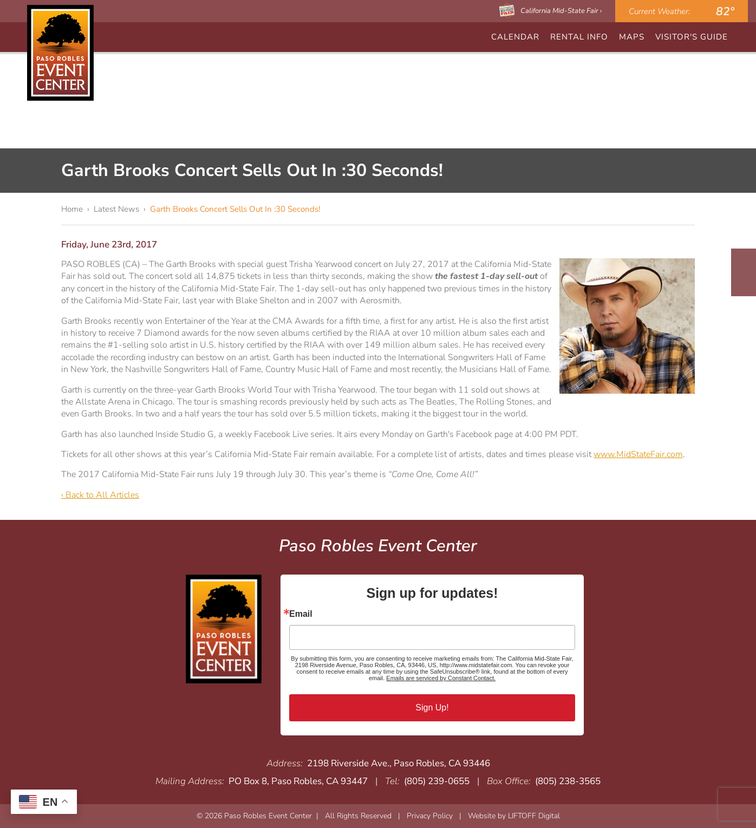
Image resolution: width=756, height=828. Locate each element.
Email (300, 614)
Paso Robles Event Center (60, 53)
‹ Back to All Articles (100, 495)
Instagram (743, 282)
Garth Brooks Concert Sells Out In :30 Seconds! (235, 209)
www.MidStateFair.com (638, 454)
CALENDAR (515, 36)
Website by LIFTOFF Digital (514, 816)
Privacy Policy (430, 816)
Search (741, 37)
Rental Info (579, 36)
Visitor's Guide (691, 36)
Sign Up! (431, 707)
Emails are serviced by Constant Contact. (441, 678)
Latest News (116, 209)
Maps (631, 36)
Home (72, 209)
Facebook (743, 262)
